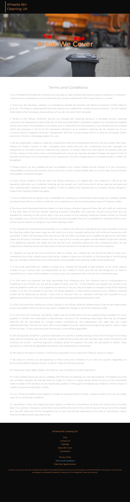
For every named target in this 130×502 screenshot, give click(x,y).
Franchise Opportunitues (65, 464)
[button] (62, 6)
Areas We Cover (65, 448)
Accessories (65, 451)
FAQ (65, 437)
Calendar (65, 444)
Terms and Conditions (65, 461)
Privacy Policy (65, 457)
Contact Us (65, 441)
